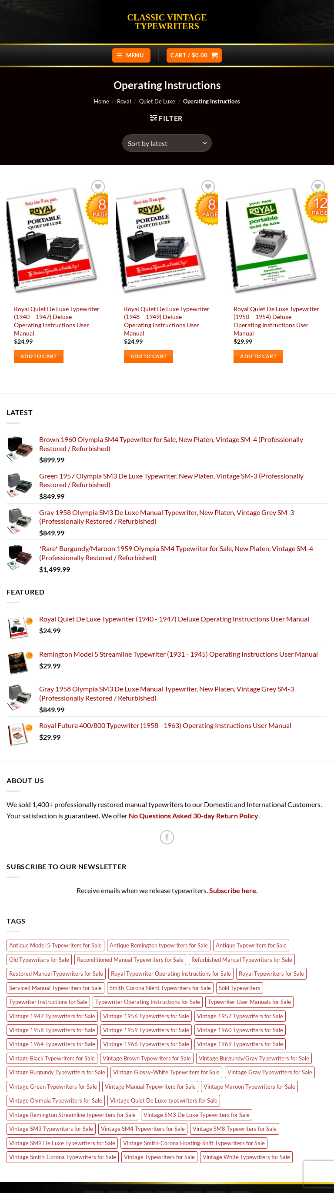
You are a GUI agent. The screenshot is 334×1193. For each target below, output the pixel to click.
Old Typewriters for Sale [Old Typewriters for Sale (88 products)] (39, 959)
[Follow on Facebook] (167, 837)
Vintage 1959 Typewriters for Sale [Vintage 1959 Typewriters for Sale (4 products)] (146, 1030)
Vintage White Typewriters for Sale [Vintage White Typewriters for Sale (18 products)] (246, 1156)
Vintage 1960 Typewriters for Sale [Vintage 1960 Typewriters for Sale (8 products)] (240, 1030)
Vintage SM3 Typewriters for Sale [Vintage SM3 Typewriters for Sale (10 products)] (51, 1128)
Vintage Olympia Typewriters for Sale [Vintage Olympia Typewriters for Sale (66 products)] (55, 1100)
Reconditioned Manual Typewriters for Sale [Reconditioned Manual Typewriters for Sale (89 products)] (130, 959)
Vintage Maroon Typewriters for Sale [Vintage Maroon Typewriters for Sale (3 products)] (249, 1086)
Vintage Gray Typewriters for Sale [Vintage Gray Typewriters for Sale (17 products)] (269, 1072)
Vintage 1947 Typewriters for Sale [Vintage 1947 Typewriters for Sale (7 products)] (52, 1016)
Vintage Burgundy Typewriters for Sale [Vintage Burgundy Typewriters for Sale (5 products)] (57, 1072)
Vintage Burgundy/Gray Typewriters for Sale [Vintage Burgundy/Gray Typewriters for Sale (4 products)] (254, 1058)
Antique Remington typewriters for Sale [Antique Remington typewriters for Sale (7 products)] (159, 945)
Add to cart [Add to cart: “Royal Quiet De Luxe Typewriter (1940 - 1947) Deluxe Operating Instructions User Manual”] (38, 356)
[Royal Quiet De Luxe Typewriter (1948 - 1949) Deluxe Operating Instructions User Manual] (166, 238)
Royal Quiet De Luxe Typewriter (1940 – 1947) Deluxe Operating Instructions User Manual (57, 321)
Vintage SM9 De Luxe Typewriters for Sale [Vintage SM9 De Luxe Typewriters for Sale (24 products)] (62, 1143)
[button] (131, 55)
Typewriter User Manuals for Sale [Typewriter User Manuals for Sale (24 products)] (249, 1001)
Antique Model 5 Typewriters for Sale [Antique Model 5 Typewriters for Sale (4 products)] (55, 945)
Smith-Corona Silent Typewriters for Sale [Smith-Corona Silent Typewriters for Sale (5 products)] (160, 987)
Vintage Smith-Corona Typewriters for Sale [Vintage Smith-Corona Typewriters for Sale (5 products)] (62, 1156)
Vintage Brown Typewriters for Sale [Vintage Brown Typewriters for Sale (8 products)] (147, 1058)
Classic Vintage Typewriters (167, 21)
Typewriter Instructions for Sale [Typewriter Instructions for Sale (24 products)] (48, 1001)
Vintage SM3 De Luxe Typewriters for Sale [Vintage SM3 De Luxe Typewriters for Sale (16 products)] (197, 1114)
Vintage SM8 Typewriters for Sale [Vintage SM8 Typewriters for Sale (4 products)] (235, 1128)
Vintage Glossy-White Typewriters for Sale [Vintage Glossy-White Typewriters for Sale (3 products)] (166, 1072)
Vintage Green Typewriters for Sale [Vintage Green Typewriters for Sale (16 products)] (53, 1086)
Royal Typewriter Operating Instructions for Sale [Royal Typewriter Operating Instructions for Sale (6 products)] (171, 973)
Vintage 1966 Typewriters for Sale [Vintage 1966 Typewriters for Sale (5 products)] (146, 1043)
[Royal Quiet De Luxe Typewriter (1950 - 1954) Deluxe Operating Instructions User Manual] (276, 238)
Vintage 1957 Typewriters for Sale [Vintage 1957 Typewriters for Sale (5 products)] (240, 1016)
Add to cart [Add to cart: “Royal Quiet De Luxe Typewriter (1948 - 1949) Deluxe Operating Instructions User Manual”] (148, 356)
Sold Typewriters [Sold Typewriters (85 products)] (240, 987)
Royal (124, 101)
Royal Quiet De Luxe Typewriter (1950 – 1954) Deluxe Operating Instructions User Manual (276, 321)
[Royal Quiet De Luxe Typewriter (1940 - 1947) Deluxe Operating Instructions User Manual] (57, 238)
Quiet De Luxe (157, 101)
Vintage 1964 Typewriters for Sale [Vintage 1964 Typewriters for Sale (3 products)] (52, 1043)
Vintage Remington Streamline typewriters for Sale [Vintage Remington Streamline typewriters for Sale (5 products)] (72, 1114)
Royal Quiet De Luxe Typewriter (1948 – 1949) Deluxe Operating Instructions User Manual (167, 321)
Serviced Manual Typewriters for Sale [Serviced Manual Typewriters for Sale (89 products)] (55, 987)
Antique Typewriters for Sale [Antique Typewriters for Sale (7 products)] (251, 945)
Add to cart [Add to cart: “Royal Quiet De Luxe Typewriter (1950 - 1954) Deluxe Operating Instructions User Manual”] (258, 356)
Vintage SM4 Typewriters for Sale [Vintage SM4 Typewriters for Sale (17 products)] (143, 1128)
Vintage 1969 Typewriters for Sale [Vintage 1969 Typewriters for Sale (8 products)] (240, 1043)
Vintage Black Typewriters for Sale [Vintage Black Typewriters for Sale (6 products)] (52, 1058)
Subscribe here (232, 890)
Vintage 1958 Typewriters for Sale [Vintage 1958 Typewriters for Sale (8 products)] (52, 1030)
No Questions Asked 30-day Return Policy (193, 815)
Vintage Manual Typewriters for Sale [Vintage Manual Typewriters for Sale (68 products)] (150, 1086)
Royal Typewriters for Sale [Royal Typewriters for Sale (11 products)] (271, 973)
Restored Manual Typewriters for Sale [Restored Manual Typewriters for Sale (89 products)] (56, 973)
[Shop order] (166, 143)
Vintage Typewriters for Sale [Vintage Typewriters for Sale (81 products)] (159, 1156)
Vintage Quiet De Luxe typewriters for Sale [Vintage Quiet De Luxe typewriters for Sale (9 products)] (163, 1100)
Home (101, 101)
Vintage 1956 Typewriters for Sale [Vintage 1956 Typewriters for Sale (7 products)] (146, 1016)
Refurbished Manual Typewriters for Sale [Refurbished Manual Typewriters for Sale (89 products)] (241, 959)
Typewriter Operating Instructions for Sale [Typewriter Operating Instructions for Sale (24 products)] (147, 1001)
